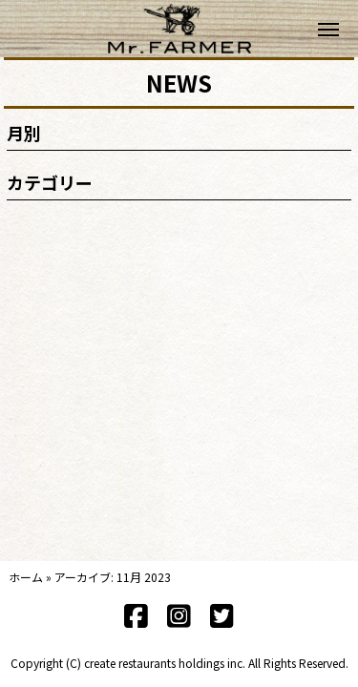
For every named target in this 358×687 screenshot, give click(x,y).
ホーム (26, 577)
